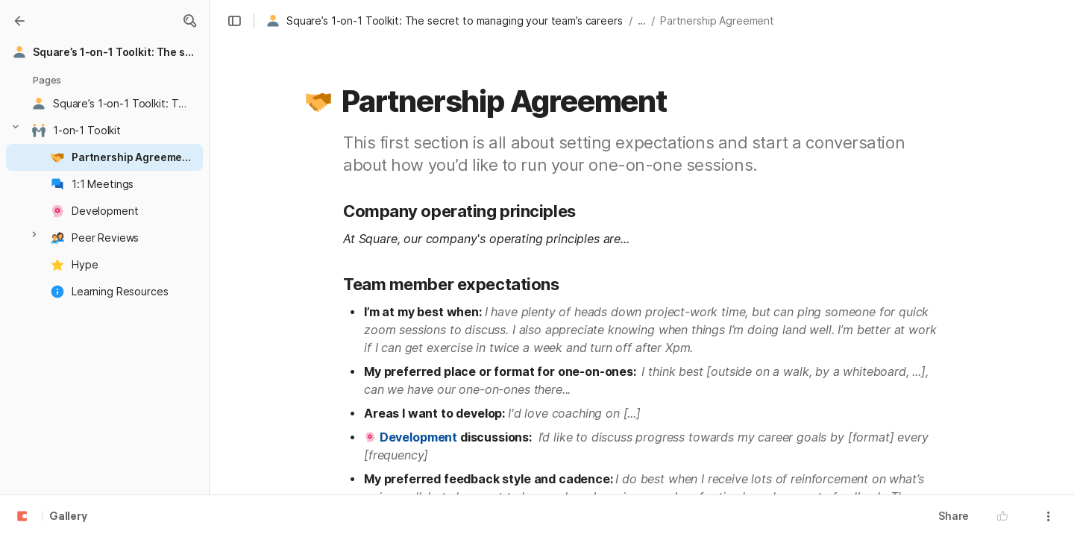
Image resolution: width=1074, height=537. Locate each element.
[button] (189, 20)
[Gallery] (19, 20)
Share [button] (953, 515)
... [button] (642, 20)
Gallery (68, 517)
